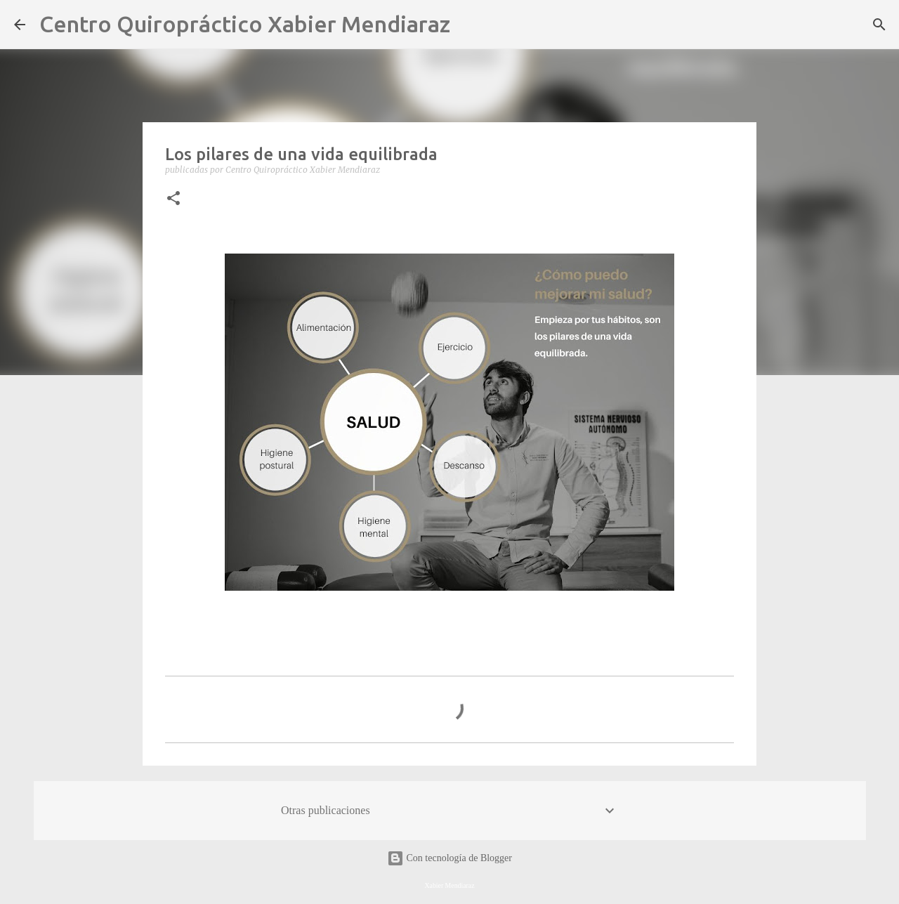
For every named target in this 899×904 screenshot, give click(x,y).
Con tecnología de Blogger (449, 858)
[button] (173, 199)
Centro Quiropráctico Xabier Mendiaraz (244, 24)
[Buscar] (469, 24)
